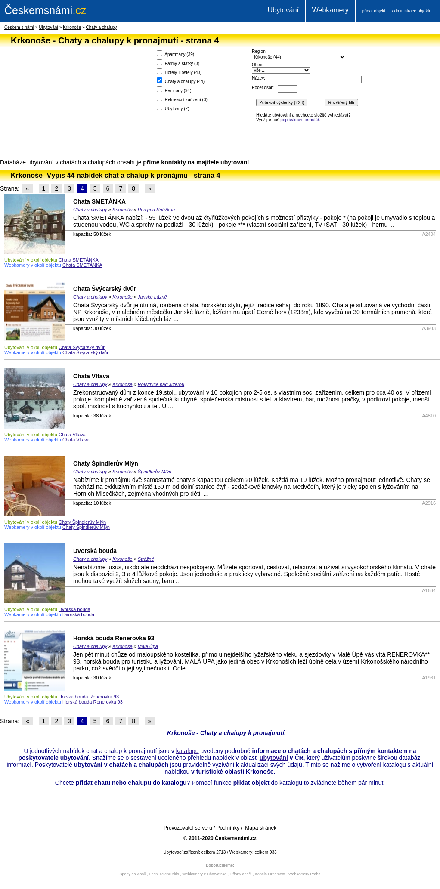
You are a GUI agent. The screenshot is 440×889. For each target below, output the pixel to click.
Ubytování (283, 10)
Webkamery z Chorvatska (204, 874)
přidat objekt (373, 11)
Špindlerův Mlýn (154, 471)
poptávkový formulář (299, 119)
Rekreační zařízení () (182, 99)
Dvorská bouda (95, 550)
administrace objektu (411, 11)
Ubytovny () (173, 108)
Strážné (146, 559)
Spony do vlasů (133, 874)
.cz (45, 10)
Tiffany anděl (240, 874)
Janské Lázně (152, 296)
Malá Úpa (148, 646)
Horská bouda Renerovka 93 (113, 638)
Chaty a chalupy (101, 27)
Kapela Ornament (270, 874)
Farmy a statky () (178, 62)
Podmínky (228, 828)
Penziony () (174, 89)
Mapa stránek (260, 828)
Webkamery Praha (304, 874)
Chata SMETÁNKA (99, 201)
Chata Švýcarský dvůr (104, 288)
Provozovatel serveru (188, 828)
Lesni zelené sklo (164, 874)
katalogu (187, 750)
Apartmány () (175, 53)
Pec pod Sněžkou (156, 209)
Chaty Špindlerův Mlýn (105, 463)
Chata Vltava (91, 376)
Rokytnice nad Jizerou (161, 384)
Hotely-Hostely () (179, 71)
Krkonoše (72, 27)
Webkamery (330, 10)
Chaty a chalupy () (181, 80)
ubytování (274, 757)
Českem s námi (19, 27)
